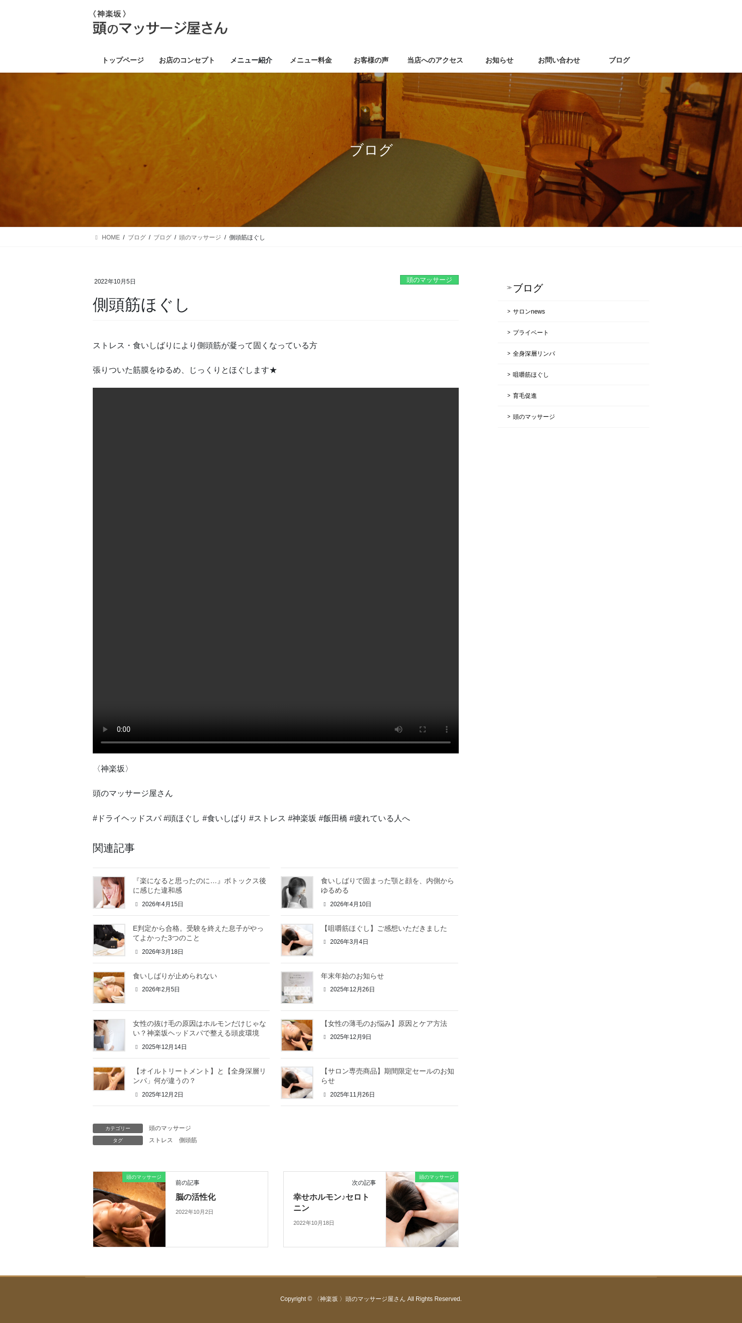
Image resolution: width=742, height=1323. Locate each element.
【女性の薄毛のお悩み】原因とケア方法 (384, 1023)
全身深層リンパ (534, 353)
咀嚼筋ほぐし (531, 374)
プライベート (531, 332)
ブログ (528, 288)
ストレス (161, 1140)
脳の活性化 (195, 1197)
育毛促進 (525, 395)
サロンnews (529, 311)
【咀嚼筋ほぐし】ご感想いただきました (384, 928)
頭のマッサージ (429, 280)
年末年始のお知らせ (352, 976)
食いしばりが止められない (175, 976)
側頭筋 (188, 1140)
